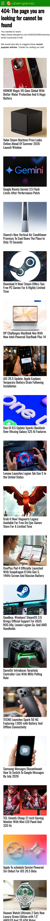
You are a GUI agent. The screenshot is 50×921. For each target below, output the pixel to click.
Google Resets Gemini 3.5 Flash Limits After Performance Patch (21, 191)
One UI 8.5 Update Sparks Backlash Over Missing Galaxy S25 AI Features (24, 429)
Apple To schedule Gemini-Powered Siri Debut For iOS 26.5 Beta (23, 869)
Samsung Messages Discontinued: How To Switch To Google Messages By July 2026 (23, 772)
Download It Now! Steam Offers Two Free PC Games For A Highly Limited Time (24, 287)
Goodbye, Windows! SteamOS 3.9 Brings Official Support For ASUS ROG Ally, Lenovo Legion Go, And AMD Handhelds (25, 623)
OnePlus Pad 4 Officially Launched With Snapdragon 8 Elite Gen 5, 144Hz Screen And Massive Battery (23, 572)
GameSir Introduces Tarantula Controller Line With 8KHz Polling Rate (22, 674)
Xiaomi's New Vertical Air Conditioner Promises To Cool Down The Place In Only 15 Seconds (24, 238)
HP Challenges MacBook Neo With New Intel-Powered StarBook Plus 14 (24, 335)
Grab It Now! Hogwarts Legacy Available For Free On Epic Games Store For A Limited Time (22, 522)
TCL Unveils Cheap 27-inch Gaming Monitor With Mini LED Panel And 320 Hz (23, 821)
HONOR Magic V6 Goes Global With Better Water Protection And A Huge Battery (24, 94)
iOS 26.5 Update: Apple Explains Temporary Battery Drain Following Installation (23, 382)
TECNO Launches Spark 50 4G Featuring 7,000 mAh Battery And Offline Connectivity (23, 723)
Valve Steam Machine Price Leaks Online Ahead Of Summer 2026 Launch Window (22, 143)
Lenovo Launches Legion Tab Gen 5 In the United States (24, 475)
